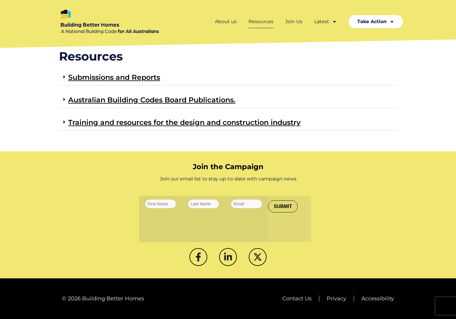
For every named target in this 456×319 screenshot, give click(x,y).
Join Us (293, 21)
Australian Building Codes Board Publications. (151, 100)
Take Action (375, 21)
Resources (260, 21)
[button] (228, 77)
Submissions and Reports (114, 77)
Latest (325, 21)
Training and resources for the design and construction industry (184, 122)
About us (226, 21)
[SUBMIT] (283, 206)
